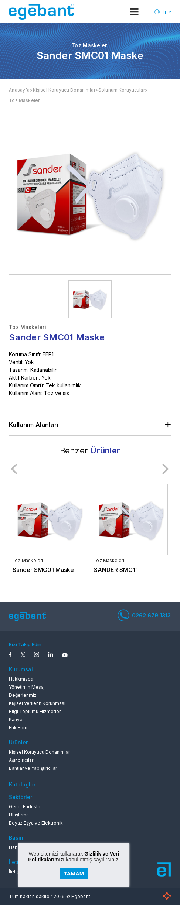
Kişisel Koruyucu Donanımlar (64, 90)
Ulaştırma (19, 814)
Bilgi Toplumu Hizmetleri (35, 711)
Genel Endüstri (24, 806)
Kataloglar (22, 784)
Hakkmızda (21, 679)
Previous (14, 468)
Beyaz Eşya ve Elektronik (36, 823)
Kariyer (16, 719)
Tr (164, 11)
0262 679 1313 (144, 615)
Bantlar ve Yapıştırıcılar (33, 768)
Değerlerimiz (23, 695)
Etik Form (19, 727)
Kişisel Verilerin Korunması (37, 703)
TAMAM (74, 873)
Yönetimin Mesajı (27, 687)
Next (165, 468)
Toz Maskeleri (25, 100)
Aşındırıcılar (21, 760)
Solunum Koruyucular (121, 90)
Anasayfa (19, 90)
